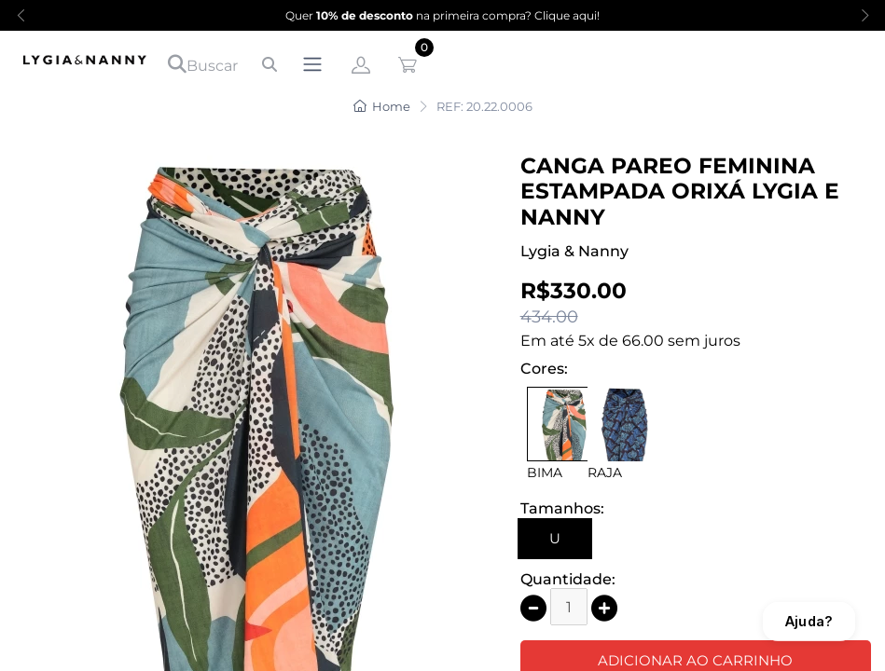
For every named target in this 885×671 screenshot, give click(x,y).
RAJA (605, 472)
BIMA (544, 472)
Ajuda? (809, 621)
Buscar (203, 64)
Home (381, 106)
